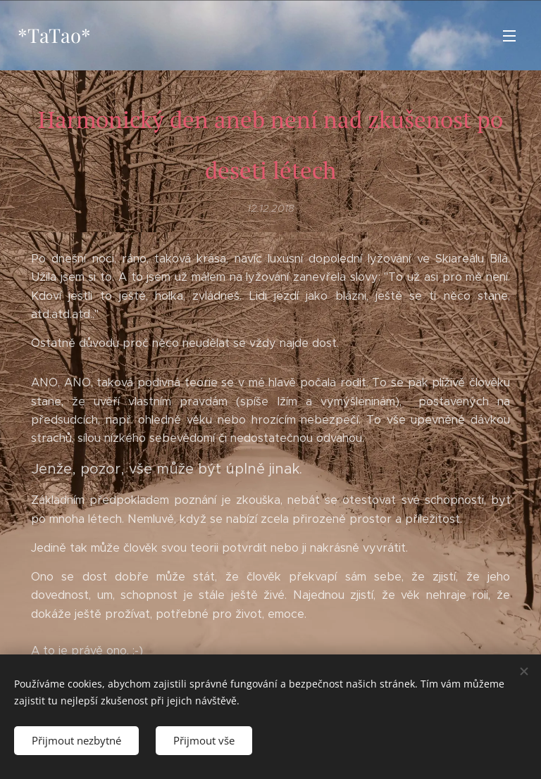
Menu (509, 36)
